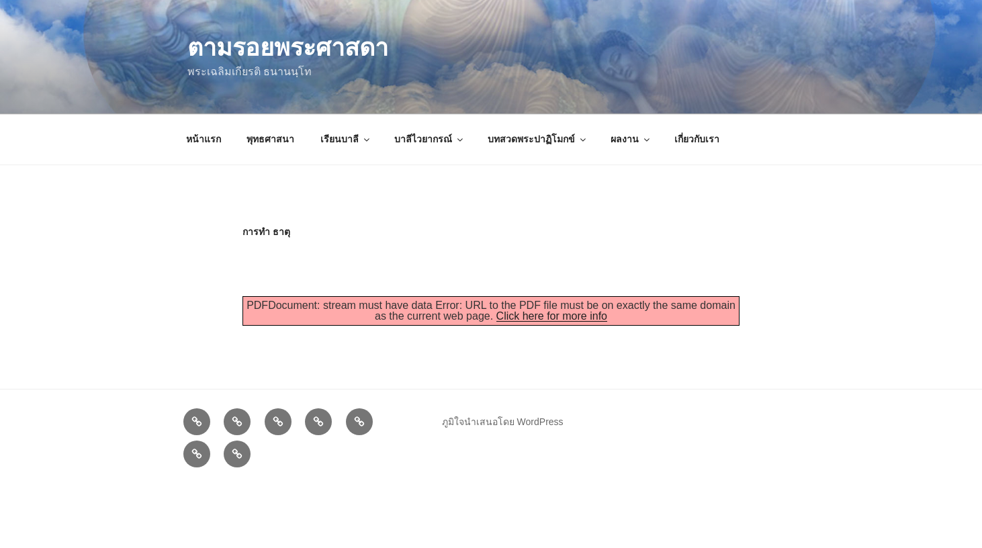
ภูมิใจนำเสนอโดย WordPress (503, 421)
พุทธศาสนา (270, 139)
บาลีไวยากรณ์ (429, 139)
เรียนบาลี (345, 139)
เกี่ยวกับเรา (696, 139)
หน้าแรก (203, 139)
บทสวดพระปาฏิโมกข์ (538, 139)
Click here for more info (551, 316)
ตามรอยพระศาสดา (287, 47)
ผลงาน (631, 139)
